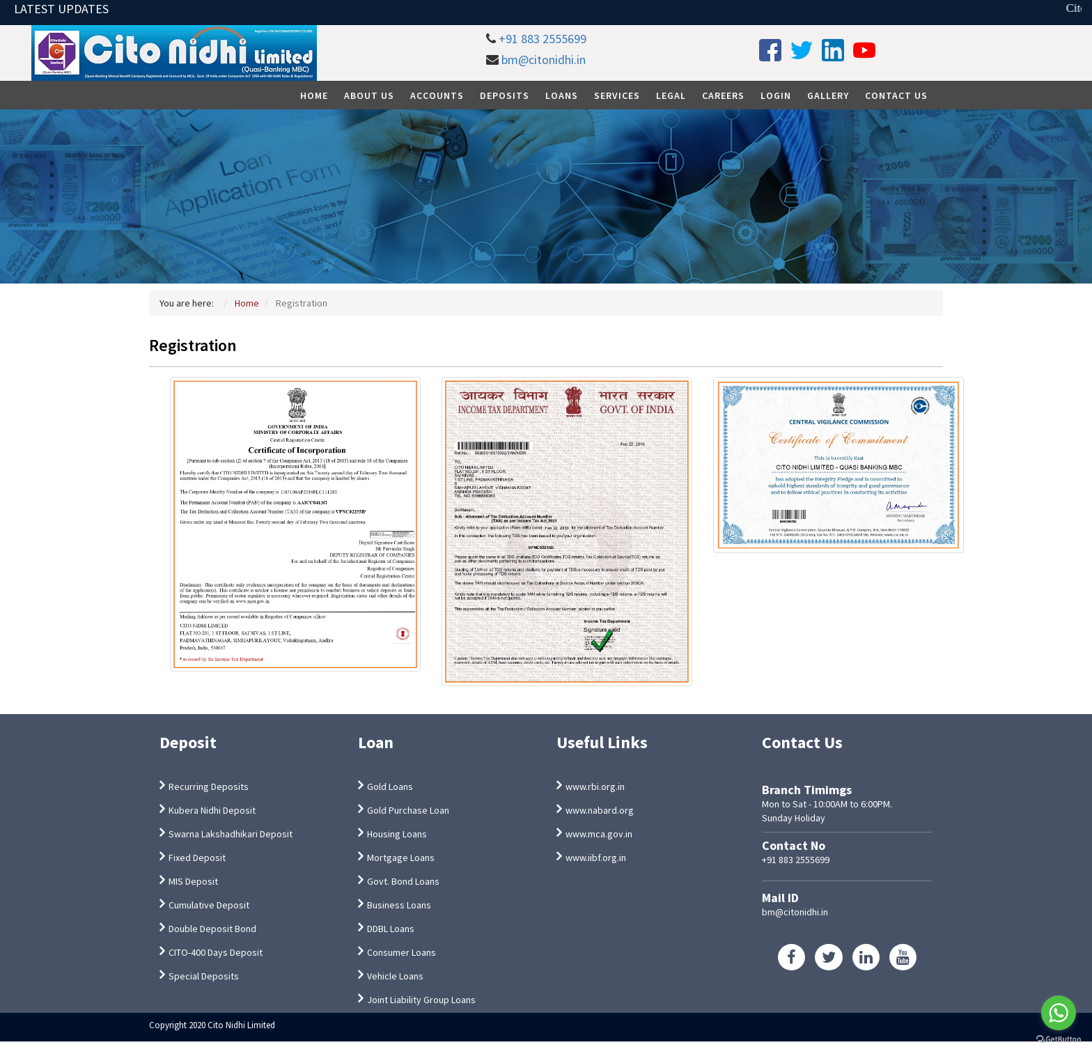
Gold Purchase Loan (408, 810)
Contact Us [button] (896, 95)
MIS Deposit (193, 881)
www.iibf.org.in (596, 857)
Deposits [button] (504, 95)
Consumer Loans (401, 952)
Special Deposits (204, 976)
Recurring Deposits (209, 786)
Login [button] (775, 95)
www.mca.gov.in (599, 834)
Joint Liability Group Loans (421, 999)
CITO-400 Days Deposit (216, 952)
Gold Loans (390, 786)
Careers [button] (723, 95)
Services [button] (617, 95)
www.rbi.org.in (595, 786)
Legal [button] (671, 95)
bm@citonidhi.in (543, 60)
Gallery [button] (828, 95)
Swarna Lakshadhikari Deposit (230, 834)
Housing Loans (397, 834)
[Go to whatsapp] (1058, 1012)
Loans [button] (561, 95)
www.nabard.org (600, 810)
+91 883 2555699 (542, 39)
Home (314, 95)
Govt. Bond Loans (403, 881)
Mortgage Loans (401, 857)
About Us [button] (369, 95)
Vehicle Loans (395, 976)
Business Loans (399, 905)
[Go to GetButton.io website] (1058, 1039)
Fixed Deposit (197, 857)
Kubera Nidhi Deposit (212, 810)
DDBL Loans (390, 928)
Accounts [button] (437, 95)
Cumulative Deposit (209, 905)
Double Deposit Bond (212, 928)
